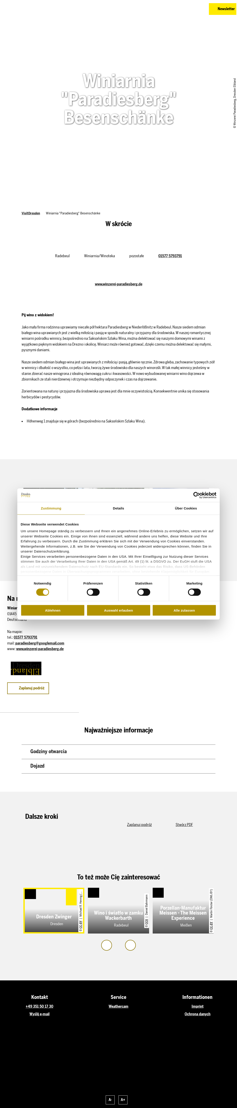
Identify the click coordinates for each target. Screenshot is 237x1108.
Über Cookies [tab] (186, 508)
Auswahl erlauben (118, 610)
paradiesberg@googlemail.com (39, 643)
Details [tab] (118, 508)
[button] (183, 9)
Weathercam (118, 1006)
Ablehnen (52, 610)
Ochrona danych (197, 1014)
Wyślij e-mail (39, 1014)
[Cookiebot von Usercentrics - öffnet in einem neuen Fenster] (196, 495)
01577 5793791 (170, 256)
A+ (123, 1099)
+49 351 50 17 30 (39, 1006)
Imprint (197, 1006)
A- (110, 1099)
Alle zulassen (184, 610)
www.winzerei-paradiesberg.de (118, 284)
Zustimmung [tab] (51, 508)
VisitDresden (31, 213)
